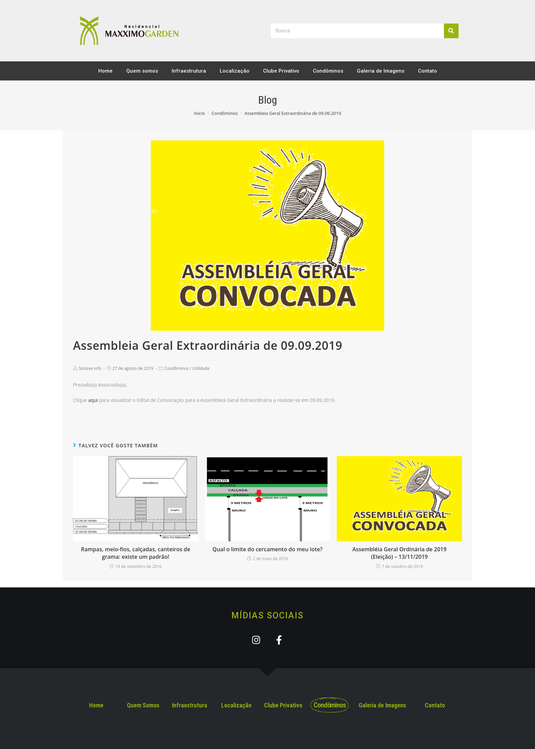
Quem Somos (143, 705)
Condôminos (328, 71)
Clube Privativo (281, 71)
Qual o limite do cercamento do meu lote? (268, 549)
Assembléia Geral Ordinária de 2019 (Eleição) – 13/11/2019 (399, 552)
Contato (427, 71)
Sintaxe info (90, 368)
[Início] (199, 113)
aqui (93, 400)
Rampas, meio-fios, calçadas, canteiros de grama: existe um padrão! (135, 552)
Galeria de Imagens (380, 71)
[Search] (451, 31)
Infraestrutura (189, 71)
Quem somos (142, 71)
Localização (234, 71)
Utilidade (200, 368)
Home (105, 71)
